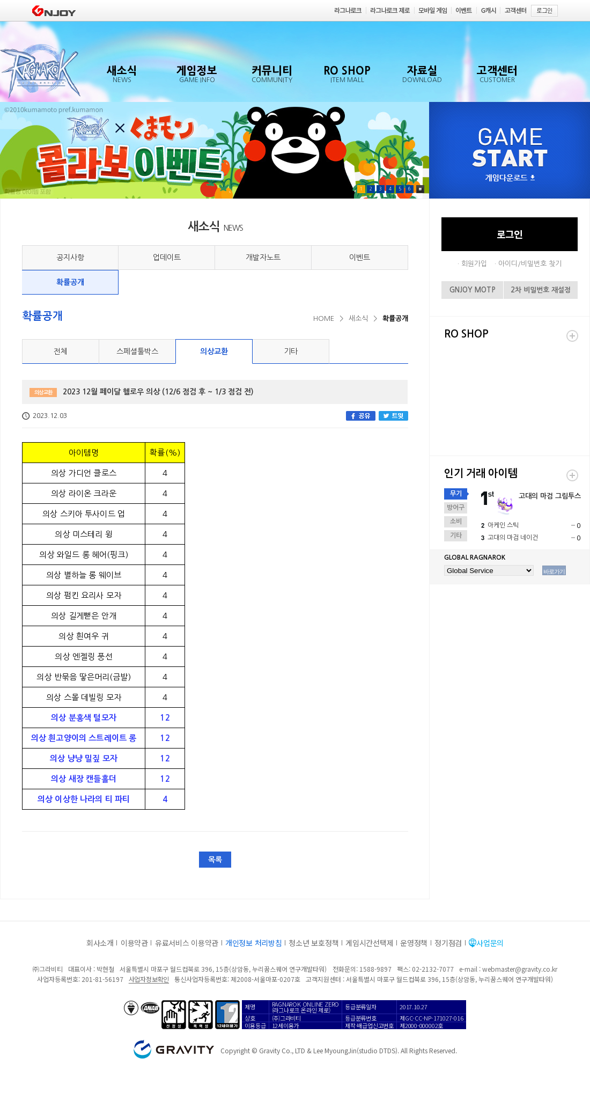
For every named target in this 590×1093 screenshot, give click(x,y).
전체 (61, 351)
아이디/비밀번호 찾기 (530, 263)
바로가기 (554, 571)
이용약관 (134, 942)
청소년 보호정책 (313, 942)
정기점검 (448, 942)
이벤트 (359, 257)
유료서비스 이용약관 (186, 942)
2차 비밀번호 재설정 (541, 290)
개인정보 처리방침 (253, 942)
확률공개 (70, 282)
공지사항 (70, 257)
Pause (420, 189)
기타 (291, 351)
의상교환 (214, 351)
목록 (215, 859)
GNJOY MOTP (472, 290)
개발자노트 (263, 257)
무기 (456, 493)
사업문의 (490, 942)
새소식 (358, 318)
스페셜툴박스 (137, 351)
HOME (323, 318)
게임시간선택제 (369, 942)
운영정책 (413, 942)
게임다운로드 (510, 178)
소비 (456, 521)
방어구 (455, 507)
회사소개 (100, 942)
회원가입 (474, 263)
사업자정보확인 (149, 979)
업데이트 (167, 257)
